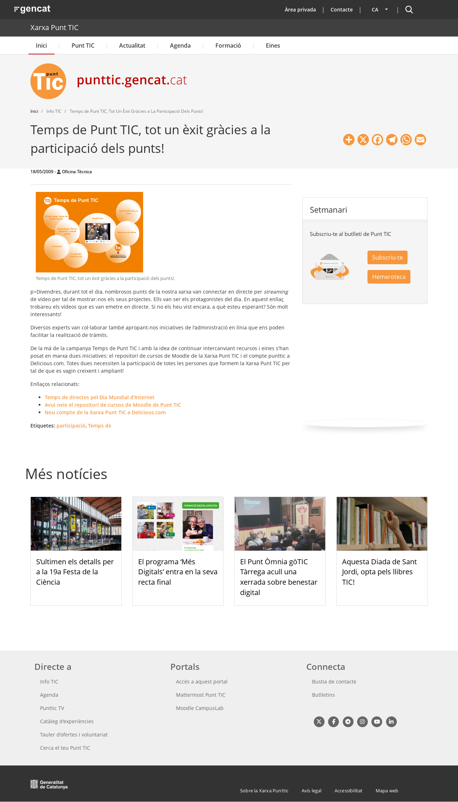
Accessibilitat (349, 790)
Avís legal (312, 790)
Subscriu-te (387, 257)
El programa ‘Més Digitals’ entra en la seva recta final (178, 572)
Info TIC (49, 681)
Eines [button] (273, 45)
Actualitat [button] (132, 45)
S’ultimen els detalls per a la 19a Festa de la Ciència (75, 572)
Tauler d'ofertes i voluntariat (74, 734)
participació (71, 425)
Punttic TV (52, 708)
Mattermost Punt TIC (200, 694)
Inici (41, 45)
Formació (228, 45)
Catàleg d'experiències (67, 721)
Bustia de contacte (334, 681)
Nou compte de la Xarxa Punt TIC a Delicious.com (105, 412)
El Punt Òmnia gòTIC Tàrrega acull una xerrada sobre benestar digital (278, 577)
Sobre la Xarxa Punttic (264, 790)
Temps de (99, 425)
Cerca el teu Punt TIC (65, 747)
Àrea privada (300, 9)
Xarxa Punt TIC (54, 27)
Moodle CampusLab (200, 708)
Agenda (180, 45)
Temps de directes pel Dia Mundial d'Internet (100, 397)
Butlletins (323, 694)
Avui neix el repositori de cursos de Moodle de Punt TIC (113, 404)
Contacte (342, 9)
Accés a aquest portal (202, 681)
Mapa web (387, 790)
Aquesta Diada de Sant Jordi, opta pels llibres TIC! (379, 572)
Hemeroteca (389, 277)
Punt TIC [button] (83, 45)
